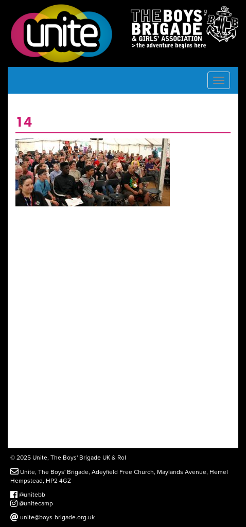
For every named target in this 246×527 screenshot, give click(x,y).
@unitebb (27, 494)
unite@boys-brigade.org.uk (52, 517)
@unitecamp (31, 503)
